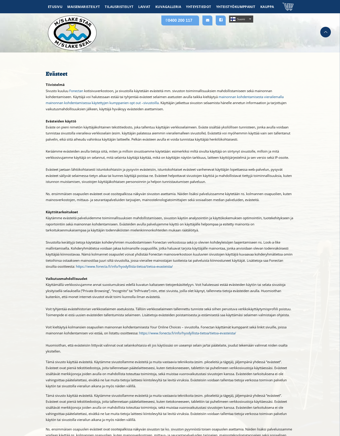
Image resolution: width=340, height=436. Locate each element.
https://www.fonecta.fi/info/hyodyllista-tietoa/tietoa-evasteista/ (124, 266)
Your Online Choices (165, 327)
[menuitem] (55, 6)
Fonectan (76, 91)
